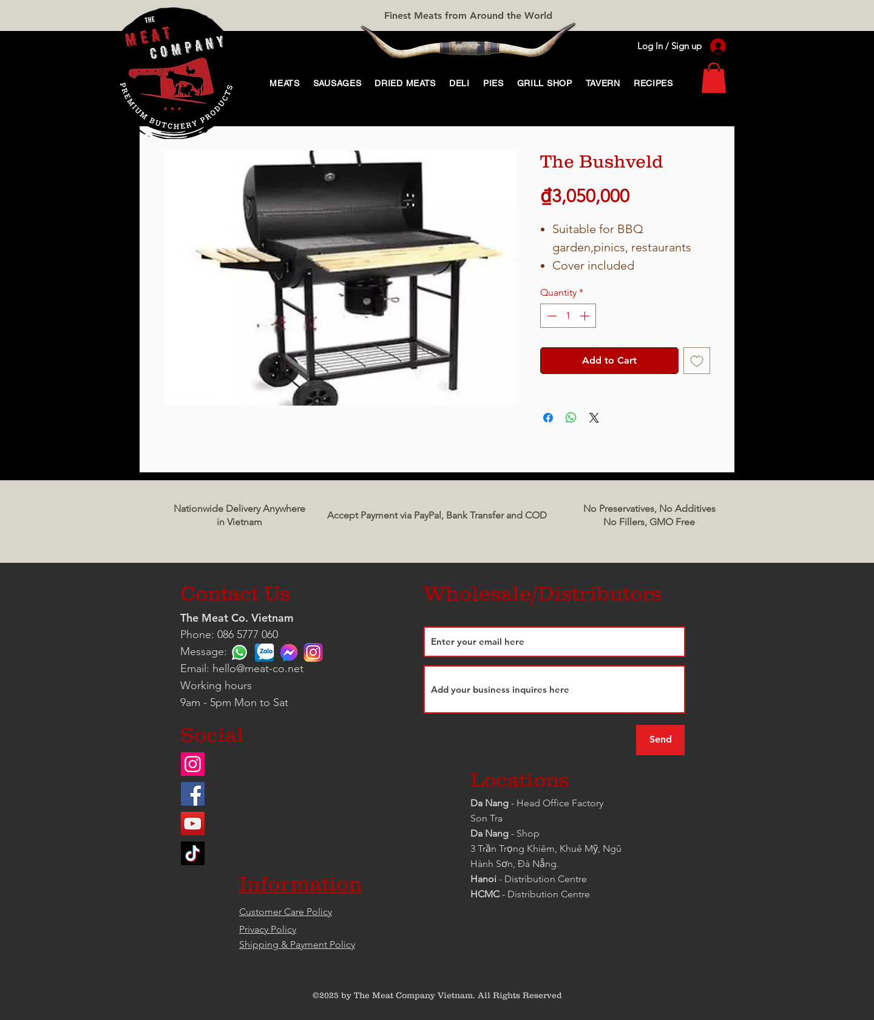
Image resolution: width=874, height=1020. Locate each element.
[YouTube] (193, 823)
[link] (714, 78)
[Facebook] (193, 794)
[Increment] (585, 315)
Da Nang (490, 803)
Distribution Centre (548, 894)
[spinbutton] (568, 315)
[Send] (660, 740)
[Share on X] (594, 417)
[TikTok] (193, 853)
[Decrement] (550, 315)
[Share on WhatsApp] (571, 417)
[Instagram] (193, 764)
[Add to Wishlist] (696, 360)
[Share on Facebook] (548, 417)
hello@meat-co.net (257, 668)
